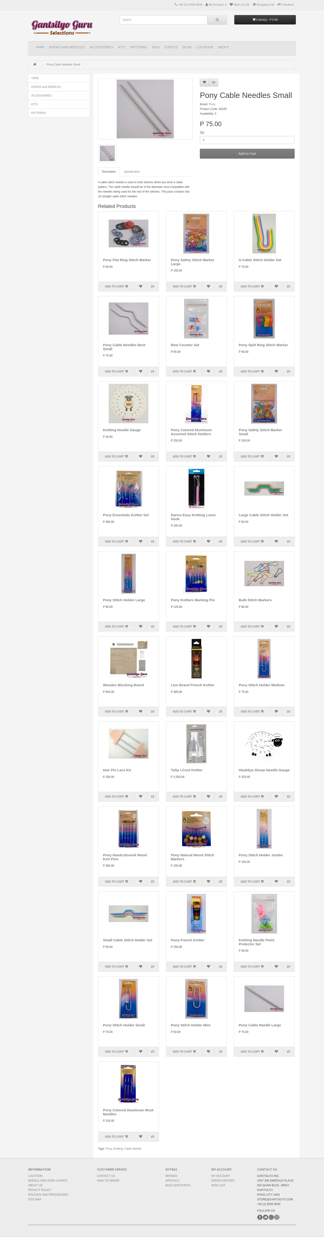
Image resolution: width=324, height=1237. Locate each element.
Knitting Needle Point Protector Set (256, 942)
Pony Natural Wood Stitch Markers (192, 857)
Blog (187, 47)
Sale (156, 47)
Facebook (260, 1217)
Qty (202, 132)
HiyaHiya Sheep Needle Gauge (264, 770)
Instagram (277, 1217)
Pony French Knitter (187, 940)
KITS (121, 47)
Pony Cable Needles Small (63, 64)
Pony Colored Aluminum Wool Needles (128, 1112)
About (223, 47)
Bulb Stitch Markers (255, 600)
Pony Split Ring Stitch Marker (263, 345)
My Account (220, 1176)
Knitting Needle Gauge (122, 430)
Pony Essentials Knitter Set (126, 515)
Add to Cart (247, 153)
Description (109, 171)
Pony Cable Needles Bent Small (124, 347)
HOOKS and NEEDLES (67, 47)
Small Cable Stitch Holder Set (127, 940)
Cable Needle (132, 1148)
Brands (171, 1176)
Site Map (34, 1199)
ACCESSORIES (101, 47)
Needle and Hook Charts (47, 1180)
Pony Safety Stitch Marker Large (192, 262)
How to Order (108, 1180)
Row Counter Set (185, 345)
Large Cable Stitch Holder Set (263, 515)
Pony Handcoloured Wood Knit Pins (125, 857)
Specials (172, 1180)
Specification (132, 171)
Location (205, 47)
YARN (39, 47)
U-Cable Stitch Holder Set (260, 260)
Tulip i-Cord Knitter (187, 770)
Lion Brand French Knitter (193, 685)
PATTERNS (138, 47)
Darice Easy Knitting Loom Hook (193, 517)
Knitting (118, 1148)
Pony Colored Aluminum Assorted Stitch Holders (191, 432)
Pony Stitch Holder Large (124, 600)
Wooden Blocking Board (123, 685)
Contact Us (106, 1176)
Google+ (271, 1217)
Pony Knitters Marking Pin (193, 600)
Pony (212, 104)
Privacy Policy (39, 1190)
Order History (223, 1180)
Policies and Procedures (48, 1194)
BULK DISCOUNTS (178, 1185)
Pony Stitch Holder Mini (190, 1025)
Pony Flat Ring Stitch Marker (127, 260)
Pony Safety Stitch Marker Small (260, 432)
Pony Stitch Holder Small (124, 1025)
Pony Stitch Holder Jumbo (261, 855)
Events (171, 47)
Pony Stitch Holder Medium (262, 685)
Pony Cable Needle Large (260, 1025)
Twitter (265, 1217)
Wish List (218, 1185)
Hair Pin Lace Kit (117, 770)
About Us (35, 1185)
